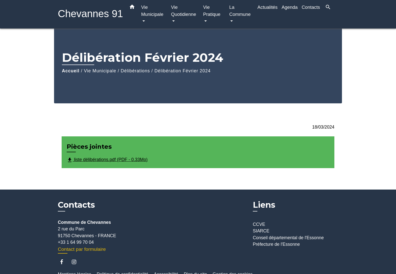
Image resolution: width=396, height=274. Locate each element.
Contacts (76, 205)
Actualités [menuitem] (267, 7)
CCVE (259, 224)
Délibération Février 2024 (182, 70)
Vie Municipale (100, 70)
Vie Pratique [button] (211, 11)
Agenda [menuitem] (290, 7)
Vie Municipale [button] (152, 11)
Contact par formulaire (82, 249)
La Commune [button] (240, 11)
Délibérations (135, 70)
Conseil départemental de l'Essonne (288, 237)
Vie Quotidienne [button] (183, 11)
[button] (132, 8)
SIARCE (261, 230)
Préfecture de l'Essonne (276, 244)
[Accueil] (89, 14)
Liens (264, 205)
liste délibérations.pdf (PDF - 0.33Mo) (107, 160)
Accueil (71, 70)
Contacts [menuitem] (311, 7)
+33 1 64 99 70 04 (76, 242)
